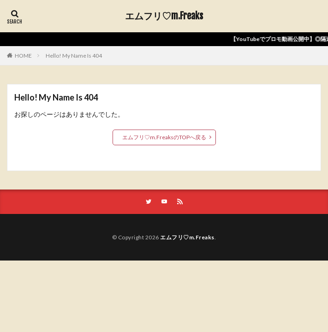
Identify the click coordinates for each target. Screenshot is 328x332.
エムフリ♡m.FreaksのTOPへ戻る (164, 137)
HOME (23, 55)
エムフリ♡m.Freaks (164, 16)
